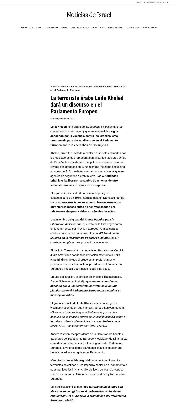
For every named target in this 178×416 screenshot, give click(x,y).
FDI (31, 28)
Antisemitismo (115, 28)
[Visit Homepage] (89, 14)
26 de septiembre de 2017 (62, 118)
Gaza (38, 28)
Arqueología (150, 28)
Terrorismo (51, 28)
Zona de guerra (80, 28)
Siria (94, 28)
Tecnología (133, 28)
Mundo (64, 28)
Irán (102, 28)
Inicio (24, 28)
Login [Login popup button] (140, 2)
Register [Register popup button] (148, 2)
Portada (54, 86)
